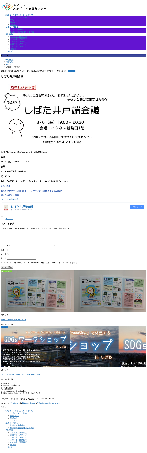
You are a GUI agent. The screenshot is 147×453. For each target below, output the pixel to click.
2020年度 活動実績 (18, 39)
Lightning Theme (28, 406)
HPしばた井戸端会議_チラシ (12, 199)
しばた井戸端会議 (22, 206)
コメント (6, 248)
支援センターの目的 (18, 17)
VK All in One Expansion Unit (48, 406)
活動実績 (9, 433)
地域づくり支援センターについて (19, 414)
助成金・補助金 (12, 426)
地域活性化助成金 (17, 29)
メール (5, 257)
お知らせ (9, 450)
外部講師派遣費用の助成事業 (22, 32)
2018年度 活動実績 (18, 44)
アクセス (13, 25)
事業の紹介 (14, 20)
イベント (71, 71)
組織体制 (13, 22)
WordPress (14, 406)
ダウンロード (137, 207)
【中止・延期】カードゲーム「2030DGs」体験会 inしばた (20, 377)
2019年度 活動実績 (18, 42)
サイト (3, 261)
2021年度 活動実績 (18, 37)
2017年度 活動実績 (18, 46)
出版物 (13, 49)
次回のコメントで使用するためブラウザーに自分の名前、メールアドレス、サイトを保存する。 (43, 265)
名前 (4, 252)
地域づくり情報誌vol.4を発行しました (13, 322)
